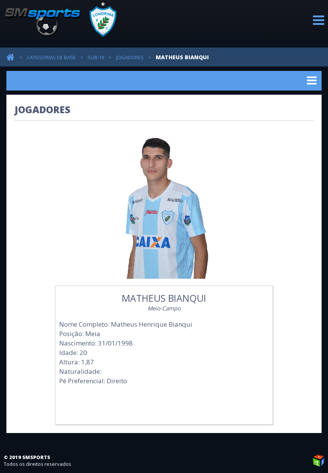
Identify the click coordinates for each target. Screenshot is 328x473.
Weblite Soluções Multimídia (318, 461)
